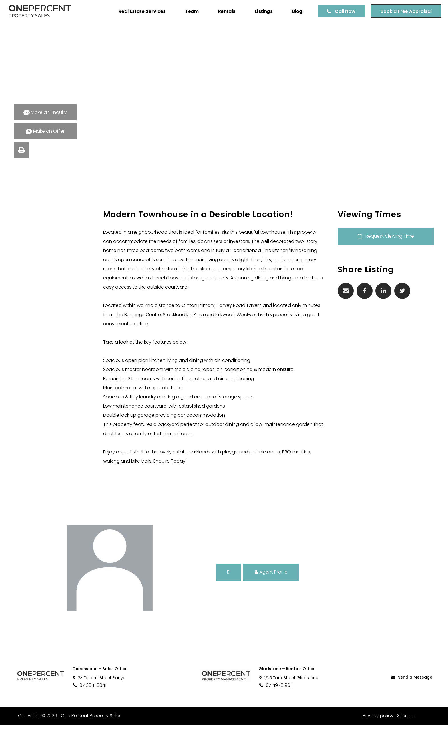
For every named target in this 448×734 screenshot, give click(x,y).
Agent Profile (271, 581)
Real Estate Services (140, 11)
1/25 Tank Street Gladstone (288, 687)
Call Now (343, 11)
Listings (262, 11)
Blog (295, 11)
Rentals (224, 11)
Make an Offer (45, 131)
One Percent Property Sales (90, 724)
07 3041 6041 (89, 694)
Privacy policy (378, 724)
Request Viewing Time (391, 236)
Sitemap (406, 724)
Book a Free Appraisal (404, 11)
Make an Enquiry (45, 112)
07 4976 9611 (276, 694)
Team (190, 11)
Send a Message (411, 686)
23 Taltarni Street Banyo (99, 687)
